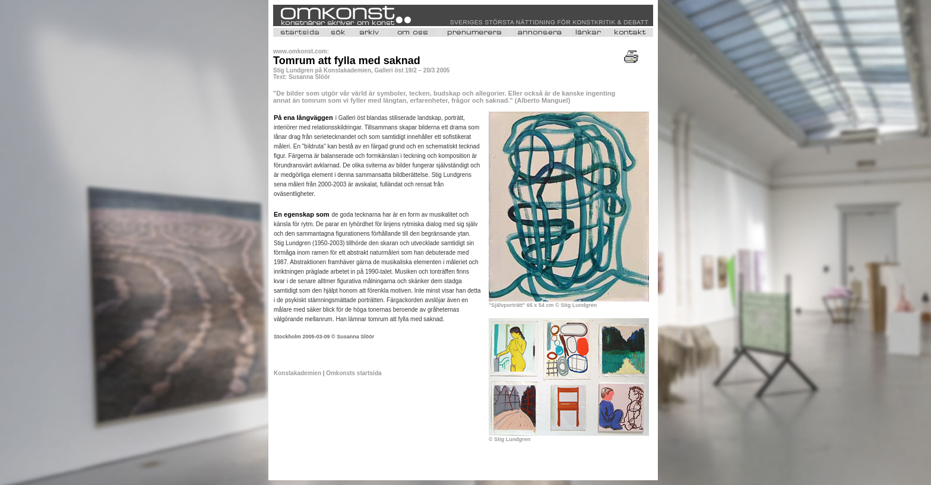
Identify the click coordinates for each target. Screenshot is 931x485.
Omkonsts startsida (353, 373)
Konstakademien (297, 373)
